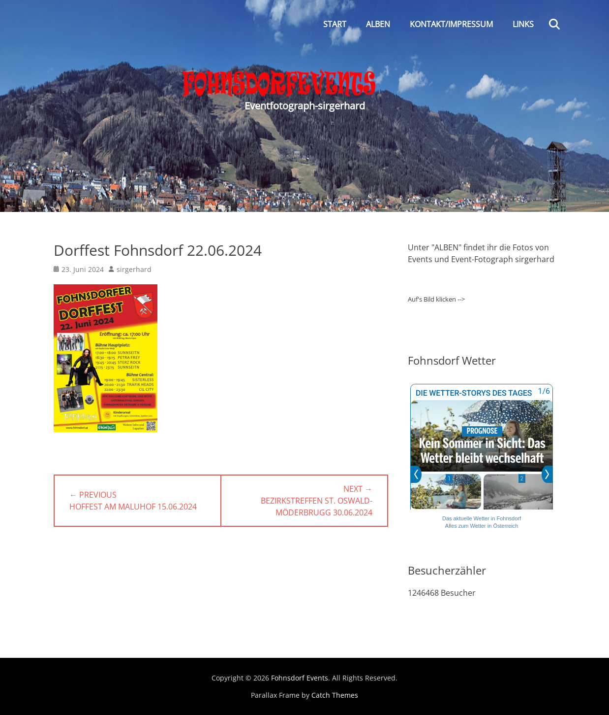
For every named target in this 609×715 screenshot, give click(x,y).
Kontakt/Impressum (451, 24)
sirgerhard (134, 269)
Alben (378, 24)
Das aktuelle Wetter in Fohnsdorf (481, 518)
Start (334, 24)
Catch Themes (334, 695)
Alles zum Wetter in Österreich (481, 526)
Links (523, 24)
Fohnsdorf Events (299, 677)
